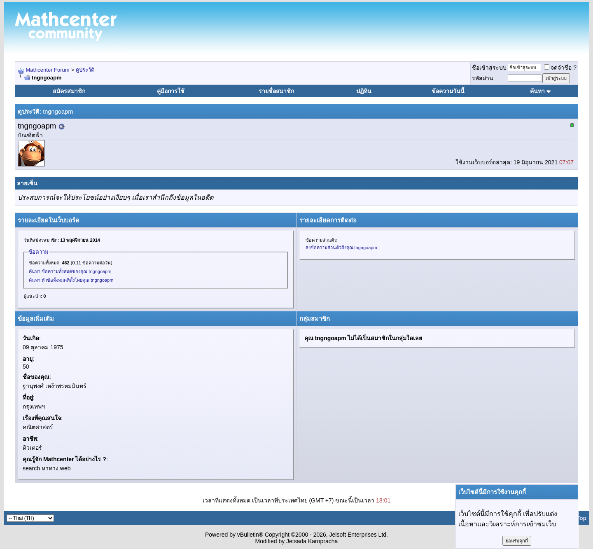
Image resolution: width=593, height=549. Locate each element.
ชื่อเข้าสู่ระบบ (489, 67)
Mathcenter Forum (47, 70)
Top (581, 518)
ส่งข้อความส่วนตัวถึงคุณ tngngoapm (341, 247)
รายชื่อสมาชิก (276, 91)
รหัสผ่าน (482, 78)
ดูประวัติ (85, 70)
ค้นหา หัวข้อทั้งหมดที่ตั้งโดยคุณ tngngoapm (71, 280)
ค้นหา (537, 91)
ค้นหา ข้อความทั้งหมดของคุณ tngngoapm (70, 271)
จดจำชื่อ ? (560, 67)
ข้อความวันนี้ (448, 91)
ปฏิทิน (363, 91)
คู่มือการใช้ (170, 91)
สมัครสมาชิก (69, 91)
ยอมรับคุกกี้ (517, 540)
